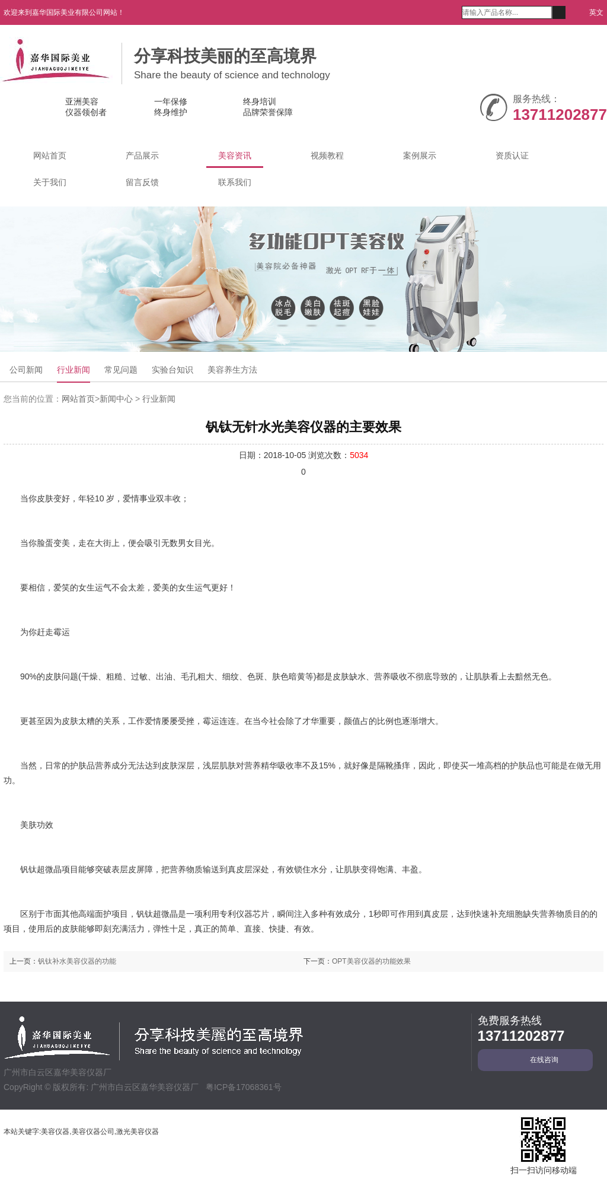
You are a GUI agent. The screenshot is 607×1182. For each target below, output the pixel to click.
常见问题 (121, 369)
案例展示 (419, 155)
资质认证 (512, 155)
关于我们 (49, 182)
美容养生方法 (232, 369)
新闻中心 (116, 398)
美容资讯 (234, 155)
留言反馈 (142, 182)
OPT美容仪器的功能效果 (371, 961)
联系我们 (234, 182)
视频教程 (327, 155)
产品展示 (142, 155)
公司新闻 (26, 369)
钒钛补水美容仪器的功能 (77, 961)
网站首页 (49, 155)
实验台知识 (172, 369)
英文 (593, 12)
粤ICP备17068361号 (244, 1087)
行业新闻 (73, 369)
